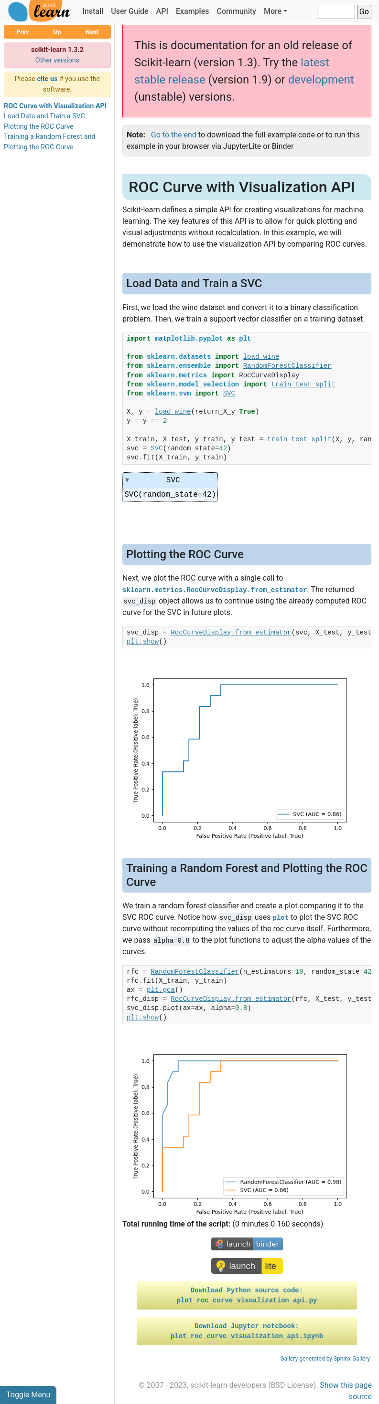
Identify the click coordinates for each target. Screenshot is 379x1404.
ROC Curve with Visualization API (55, 106)
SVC (174, 480)
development (321, 79)
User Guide (129, 11)
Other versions (57, 60)
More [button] (273, 11)
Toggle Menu (28, 1394)
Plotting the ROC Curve (39, 127)
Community (236, 11)
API (162, 11)
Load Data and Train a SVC (44, 116)
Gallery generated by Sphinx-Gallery (325, 1358)
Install (92, 11)
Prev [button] (22, 31)
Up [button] (57, 31)
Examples (192, 11)
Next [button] (92, 31)
